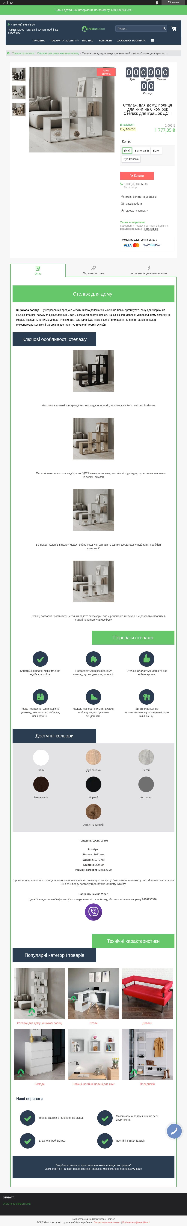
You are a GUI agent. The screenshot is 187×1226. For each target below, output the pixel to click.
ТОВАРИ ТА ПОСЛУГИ (63, 40)
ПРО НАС (87, 40)
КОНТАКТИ (105, 40)
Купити (139, 175)
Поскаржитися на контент (107, 1222)
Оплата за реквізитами (17, 1203)
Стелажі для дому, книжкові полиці (58, 53)
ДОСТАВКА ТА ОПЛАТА (132, 40)
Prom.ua (111, 1219)
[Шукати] (164, 29)
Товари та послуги (23, 53)
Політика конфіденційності (136, 1222)
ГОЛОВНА (39, 40)
